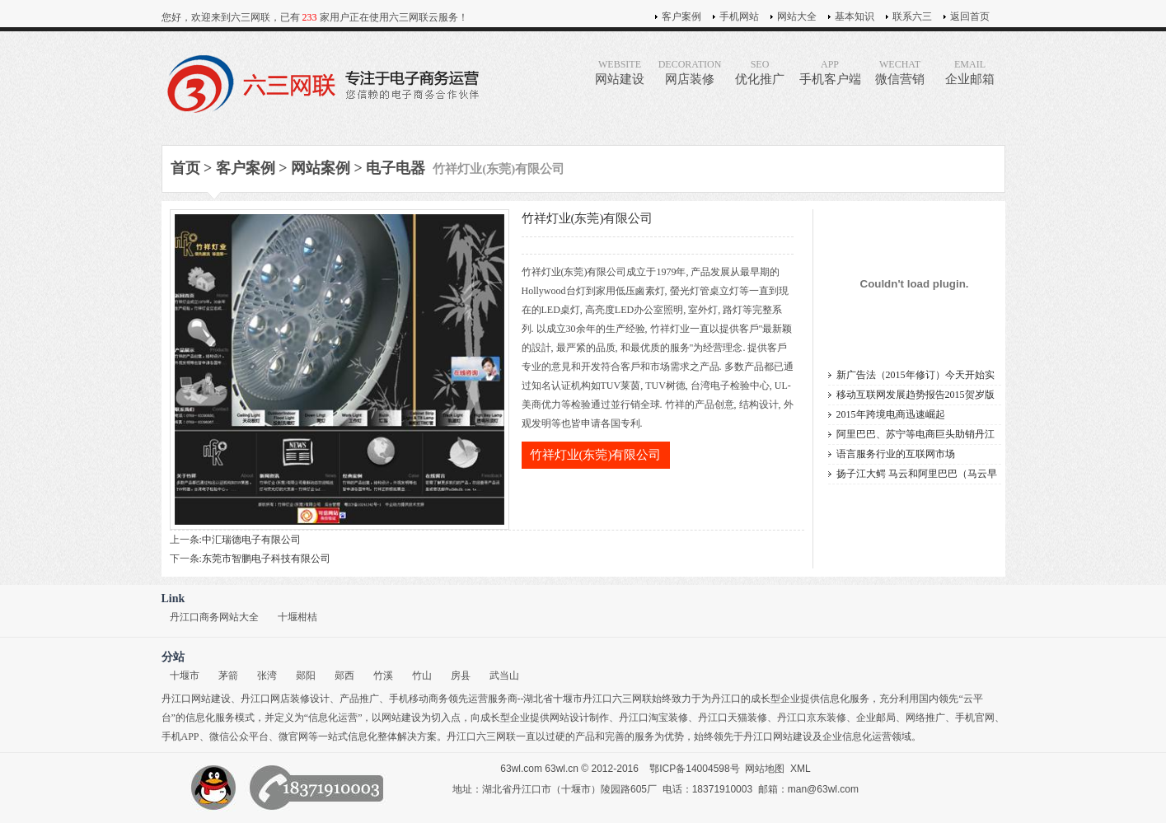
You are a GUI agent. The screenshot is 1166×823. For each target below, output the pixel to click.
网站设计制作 (579, 717)
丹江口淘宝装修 (653, 717)
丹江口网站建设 (196, 698)
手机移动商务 (418, 698)
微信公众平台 (239, 736)
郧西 (344, 675)
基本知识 (854, 16)
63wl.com (521, 768)
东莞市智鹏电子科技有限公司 (266, 558)
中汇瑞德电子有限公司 (251, 539)
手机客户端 (830, 72)
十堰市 (184, 675)
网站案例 (320, 168)
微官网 (293, 736)
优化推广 (760, 72)
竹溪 (383, 675)
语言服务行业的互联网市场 (895, 454)
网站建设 (620, 72)
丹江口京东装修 (811, 717)
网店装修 (690, 72)
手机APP (180, 736)
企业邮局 (876, 717)
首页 (185, 168)
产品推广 (359, 698)
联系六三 (912, 16)
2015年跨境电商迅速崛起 (890, 414)
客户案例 (681, 16)
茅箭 (228, 675)
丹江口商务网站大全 (214, 617)
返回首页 (970, 16)
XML (800, 768)
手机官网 (975, 717)
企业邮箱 (970, 72)
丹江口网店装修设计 (285, 698)
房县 (461, 675)
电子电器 (395, 168)
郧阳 (306, 675)
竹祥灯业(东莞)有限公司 (596, 454)
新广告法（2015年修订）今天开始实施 (915, 377)
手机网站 (739, 16)
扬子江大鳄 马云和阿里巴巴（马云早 (916, 473)
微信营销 (900, 72)
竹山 (422, 675)
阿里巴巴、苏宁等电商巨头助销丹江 (915, 434)
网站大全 (797, 16)
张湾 (267, 675)
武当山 (504, 675)
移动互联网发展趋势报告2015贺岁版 (915, 394)
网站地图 (764, 768)
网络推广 (925, 717)
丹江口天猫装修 (732, 717)
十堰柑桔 (297, 617)
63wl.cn (561, 768)
